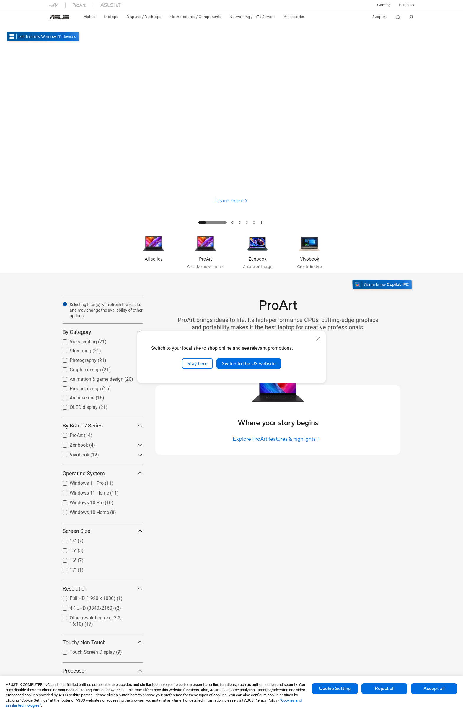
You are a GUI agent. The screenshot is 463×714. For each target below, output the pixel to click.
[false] (231, 161)
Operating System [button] (103, 473)
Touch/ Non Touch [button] (103, 642)
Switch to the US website (249, 363)
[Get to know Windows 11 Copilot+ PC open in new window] (382, 285)
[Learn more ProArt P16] (231, 228)
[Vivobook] (309, 252)
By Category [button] (103, 332)
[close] (318, 338)
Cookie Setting (335, 689)
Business (406, 5)
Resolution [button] (103, 588)
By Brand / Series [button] (103, 425)
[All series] (154, 252)
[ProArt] (205, 252)
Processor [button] (103, 671)
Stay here (197, 363)
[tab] (212, 222)
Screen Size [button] (103, 531)
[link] (59, 17)
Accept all (434, 689)
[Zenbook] (257, 252)
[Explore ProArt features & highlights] (278, 439)
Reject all (384, 689)
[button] (384, 5)
